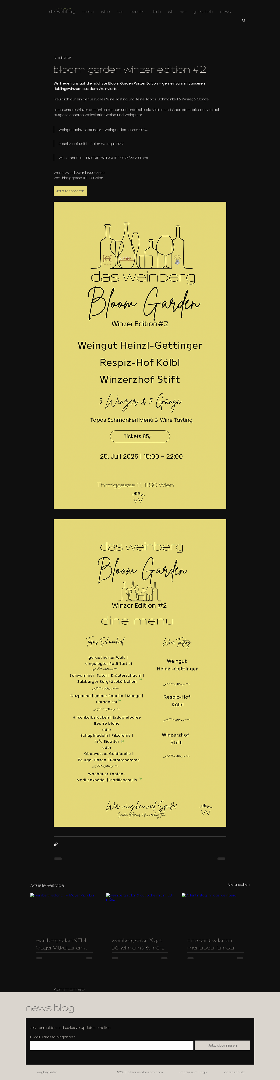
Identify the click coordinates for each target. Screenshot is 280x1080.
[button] (244, 20)
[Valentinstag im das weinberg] (216, 912)
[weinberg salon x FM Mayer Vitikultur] (64, 912)
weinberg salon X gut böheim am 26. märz (138, 944)
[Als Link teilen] (56, 844)
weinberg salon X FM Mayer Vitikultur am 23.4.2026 (61, 945)
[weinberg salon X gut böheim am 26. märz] (140, 912)
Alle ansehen (239, 884)
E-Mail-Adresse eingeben (51, 1037)
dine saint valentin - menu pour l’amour (211, 944)
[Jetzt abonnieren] (222, 1045)
